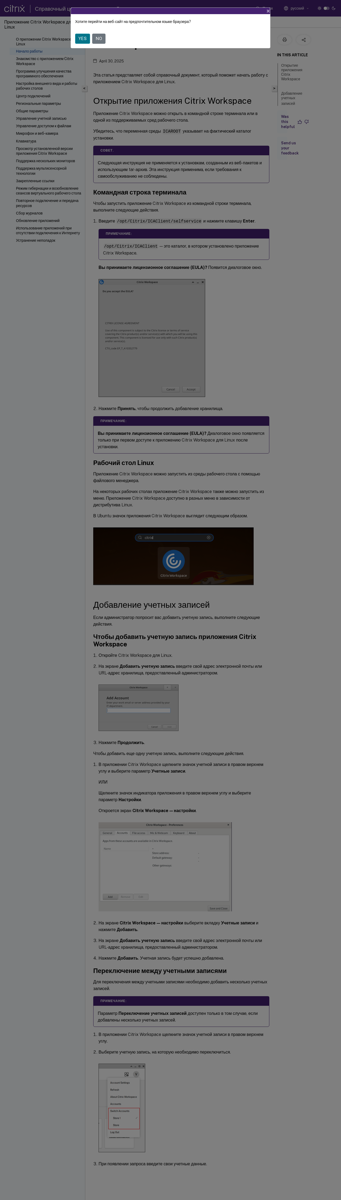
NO (99, 38)
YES (83, 38)
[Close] (268, 10)
